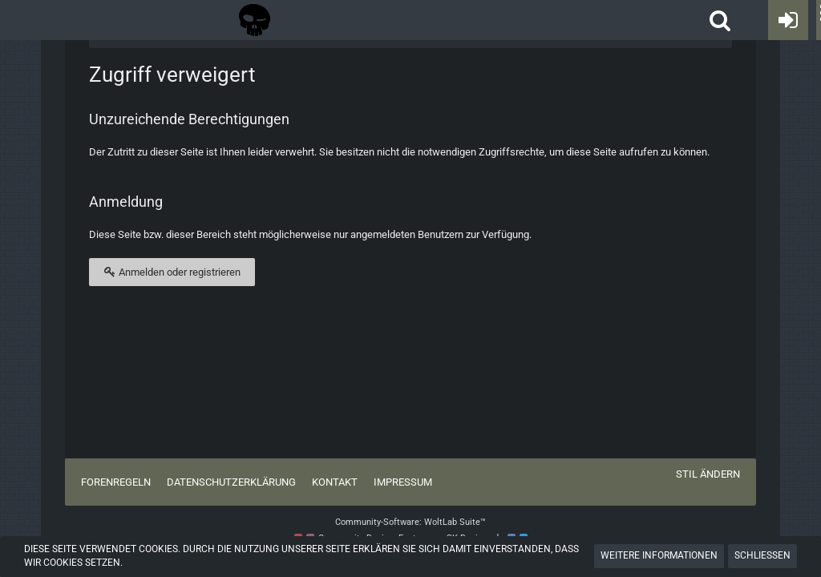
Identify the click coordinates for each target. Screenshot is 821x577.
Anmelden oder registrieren (172, 271)
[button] (720, 20)
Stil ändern (708, 474)
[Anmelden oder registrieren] (788, 20)
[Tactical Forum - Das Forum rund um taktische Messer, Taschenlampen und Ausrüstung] (254, 20)
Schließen (762, 555)
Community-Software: (410, 522)
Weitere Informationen (659, 555)
